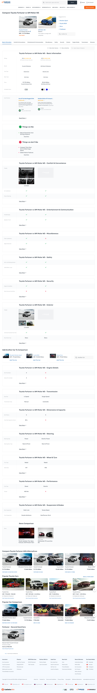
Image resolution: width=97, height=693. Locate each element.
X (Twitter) (89, 669)
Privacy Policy (61, 679)
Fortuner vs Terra (70, 572)
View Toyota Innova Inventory (79, 598)
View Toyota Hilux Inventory (32, 598)
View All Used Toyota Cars (7, 648)
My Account (89, 2)
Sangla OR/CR (20, 664)
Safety (56, 42)
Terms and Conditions (51, 679)
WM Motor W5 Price (45, 84)
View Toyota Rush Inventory (55, 598)
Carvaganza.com (27, 684)
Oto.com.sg (69, 684)
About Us (36, 679)
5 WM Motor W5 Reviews (45, 60)
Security (62, 42)
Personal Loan (20, 666)
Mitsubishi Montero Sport (16, 355)
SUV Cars (26, 77)
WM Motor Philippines (46, 66)
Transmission (85, 42)
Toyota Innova (76, 592)
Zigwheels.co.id (15, 684)
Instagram (89, 667)
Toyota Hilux (29, 592)
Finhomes (19, 669)
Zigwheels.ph (38, 684)
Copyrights (68, 679)
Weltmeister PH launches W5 (45, 541)
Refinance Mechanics (77, 679)
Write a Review (78, 671)
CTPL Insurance (6, 666)
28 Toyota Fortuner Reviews (26, 60)
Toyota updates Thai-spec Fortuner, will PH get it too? (26, 541)
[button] (94, 564)
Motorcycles (65, 664)
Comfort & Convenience (19, 42)
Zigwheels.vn (79, 684)
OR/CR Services (35, 7)
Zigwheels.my (59, 684)
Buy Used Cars (54, 662)
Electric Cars (46, 71)
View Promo (22, 35)
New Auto (62, 7)
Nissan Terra (60, 355)
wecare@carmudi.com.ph (89, 679)
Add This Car (13, 360)
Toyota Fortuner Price (26, 84)
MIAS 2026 (77, 664)
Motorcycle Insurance (7, 669)
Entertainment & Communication (35, 42)
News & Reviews (70, 7)
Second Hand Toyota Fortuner (10, 643)
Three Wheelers (65, 666)
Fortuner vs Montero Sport (9, 572)
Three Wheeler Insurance (8, 671)
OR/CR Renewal (31, 662)
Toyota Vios (5, 592)
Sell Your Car (53, 666)
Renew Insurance (90, 7)
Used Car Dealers (55, 669)
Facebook (89, 662)
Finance (28, 7)
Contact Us (42, 679)
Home (6, 653)
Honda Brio (37, 617)
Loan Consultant (43, 664)
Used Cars (54, 7)
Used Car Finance (21, 662)
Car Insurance (5, 662)
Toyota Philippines (26, 66)
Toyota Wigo (60, 617)
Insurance (20, 7)
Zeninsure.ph (48, 684)
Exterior (68, 42)
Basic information (6, 42)
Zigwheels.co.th (90, 684)
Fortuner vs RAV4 (38, 572)
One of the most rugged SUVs (26, 98)
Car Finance (77, 669)
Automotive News (79, 662)
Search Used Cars (55, 664)
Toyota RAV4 (36, 355)
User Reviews (78, 673)
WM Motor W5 (41, 30)
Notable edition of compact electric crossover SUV (51, 98)
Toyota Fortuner (23, 30)
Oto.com (5, 684)
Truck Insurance (6, 664)
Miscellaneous (48, 42)
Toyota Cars (90, 576)
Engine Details (76, 42)
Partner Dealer (42, 662)
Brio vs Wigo (37, 622)
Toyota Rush (52, 592)
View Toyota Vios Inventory (8, 598)
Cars (63, 662)
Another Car (63, 34)
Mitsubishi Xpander (89, 617)
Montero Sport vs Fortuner (9, 622)
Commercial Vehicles (67, 669)
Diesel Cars (26, 71)
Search (72, 2)
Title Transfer (31, 664)
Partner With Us (45, 7)
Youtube (89, 664)
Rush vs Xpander (69, 622)
